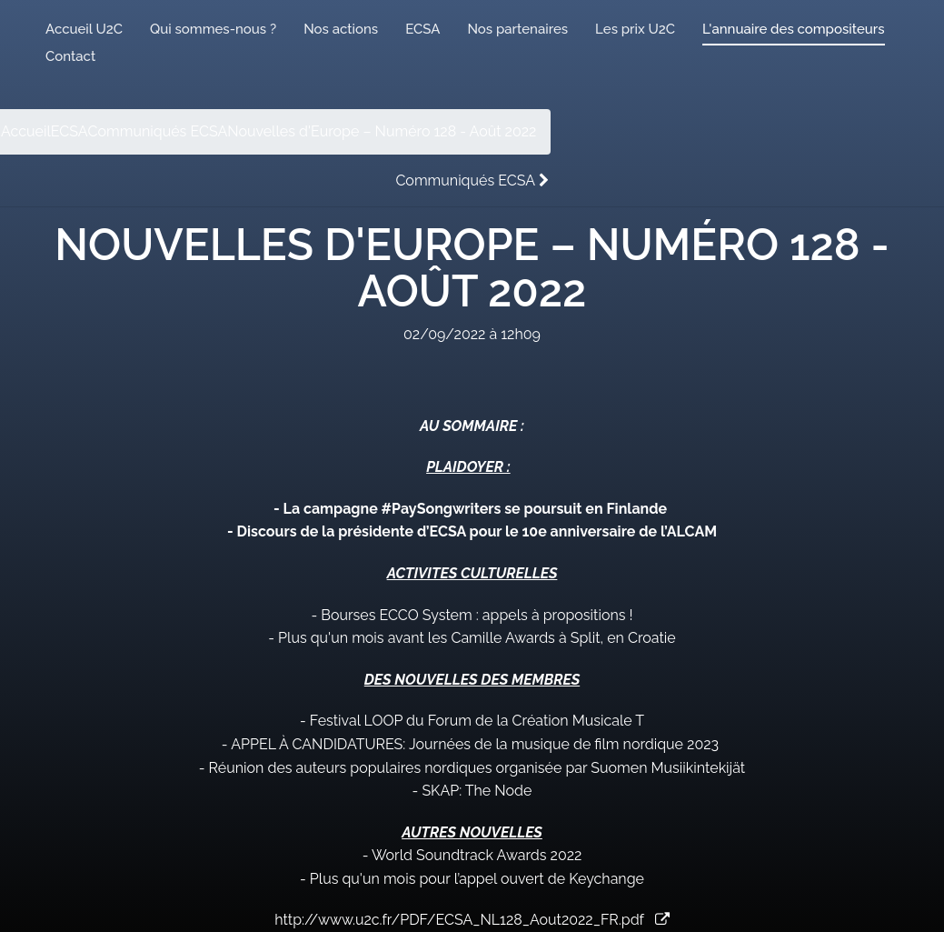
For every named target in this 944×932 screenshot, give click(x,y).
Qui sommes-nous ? (213, 29)
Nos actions (340, 29)
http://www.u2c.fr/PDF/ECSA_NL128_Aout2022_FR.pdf (472, 919)
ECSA (422, 29)
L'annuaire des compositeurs (793, 29)
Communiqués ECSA (158, 131)
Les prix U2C (635, 29)
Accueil (26, 131)
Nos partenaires (517, 29)
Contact (70, 56)
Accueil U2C (84, 29)
